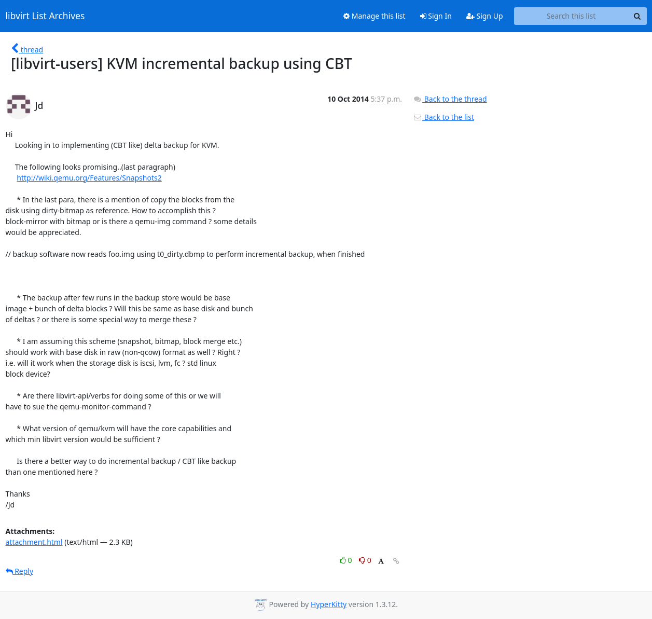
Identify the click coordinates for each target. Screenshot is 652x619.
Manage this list (374, 16)
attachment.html (34, 542)
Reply (20, 571)
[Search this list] (571, 16)
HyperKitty (328, 604)
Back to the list (443, 117)
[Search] (637, 16)
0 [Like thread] (347, 560)
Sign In (436, 16)
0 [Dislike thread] (365, 560)
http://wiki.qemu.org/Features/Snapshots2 (89, 178)
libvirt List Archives (45, 16)
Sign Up (484, 16)
